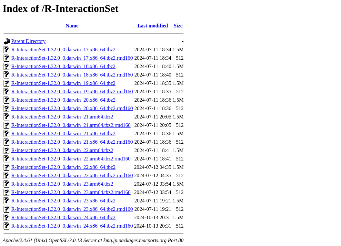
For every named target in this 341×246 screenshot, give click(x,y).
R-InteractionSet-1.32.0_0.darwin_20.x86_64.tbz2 (63, 100)
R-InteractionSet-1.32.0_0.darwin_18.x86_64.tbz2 (63, 66)
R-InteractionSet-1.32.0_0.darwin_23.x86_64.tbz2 (63, 200)
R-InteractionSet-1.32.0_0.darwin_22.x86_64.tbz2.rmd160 (72, 175)
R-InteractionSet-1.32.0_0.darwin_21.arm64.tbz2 (62, 116)
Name (71, 25)
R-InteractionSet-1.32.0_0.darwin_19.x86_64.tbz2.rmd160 (72, 91)
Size (178, 25)
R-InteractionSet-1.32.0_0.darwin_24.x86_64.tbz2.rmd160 (72, 226)
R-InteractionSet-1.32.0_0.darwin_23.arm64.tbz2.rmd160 (71, 192)
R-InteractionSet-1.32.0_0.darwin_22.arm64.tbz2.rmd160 (71, 158)
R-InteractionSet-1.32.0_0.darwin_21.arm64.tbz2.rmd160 (71, 125)
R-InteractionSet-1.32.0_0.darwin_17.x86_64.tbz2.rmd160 (72, 58)
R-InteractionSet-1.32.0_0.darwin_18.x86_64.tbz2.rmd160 (72, 74)
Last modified (152, 25)
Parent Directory (28, 41)
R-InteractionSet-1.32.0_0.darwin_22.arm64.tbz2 (62, 150)
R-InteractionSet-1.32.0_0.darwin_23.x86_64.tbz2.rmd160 (72, 209)
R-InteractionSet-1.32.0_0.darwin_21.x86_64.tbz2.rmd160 (72, 142)
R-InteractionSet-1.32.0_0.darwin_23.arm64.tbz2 (62, 184)
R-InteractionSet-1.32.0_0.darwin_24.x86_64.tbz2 (63, 217)
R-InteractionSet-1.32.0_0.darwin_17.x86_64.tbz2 (63, 49)
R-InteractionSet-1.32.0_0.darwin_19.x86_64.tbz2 (63, 83)
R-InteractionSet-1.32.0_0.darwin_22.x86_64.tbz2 (63, 167)
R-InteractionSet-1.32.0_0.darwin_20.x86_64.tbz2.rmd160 (72, 108)
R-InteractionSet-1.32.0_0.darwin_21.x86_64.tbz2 (63, 133)
